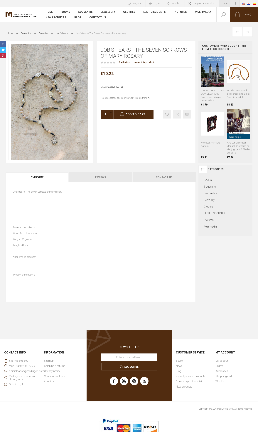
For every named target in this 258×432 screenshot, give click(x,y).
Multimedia (203, 11)
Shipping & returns (54, 365)
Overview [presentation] (37, 177)
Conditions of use (54, 376)
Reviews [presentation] (100, 177)
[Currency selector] (229, 3)
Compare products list (204, 3)
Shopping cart (223, 376)
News (179, 365)
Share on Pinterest (3, 55)
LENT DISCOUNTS (154, 11)
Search (180, 360)
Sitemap (49, 360)
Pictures (180, 11)
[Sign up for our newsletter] (129, 357)
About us (49, 381)
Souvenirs (85, 11)
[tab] (37, 177)
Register (137, 3)
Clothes (129, 11)
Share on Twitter (3, 50)
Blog (77, 17)
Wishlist (220, 381)
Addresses (221, 371)
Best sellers (210, 193)
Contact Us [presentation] (164, 177)
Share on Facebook (3, 44)
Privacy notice (52, 371)
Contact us (97, 17)
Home (49, 11)
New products (56, 17)
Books (65, 11)
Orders (219, 365)
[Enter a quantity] (104, 114)
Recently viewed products (190, 376)
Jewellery (108, 11)
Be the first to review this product (136, 62)
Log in (157, 3)
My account (222, 360)
